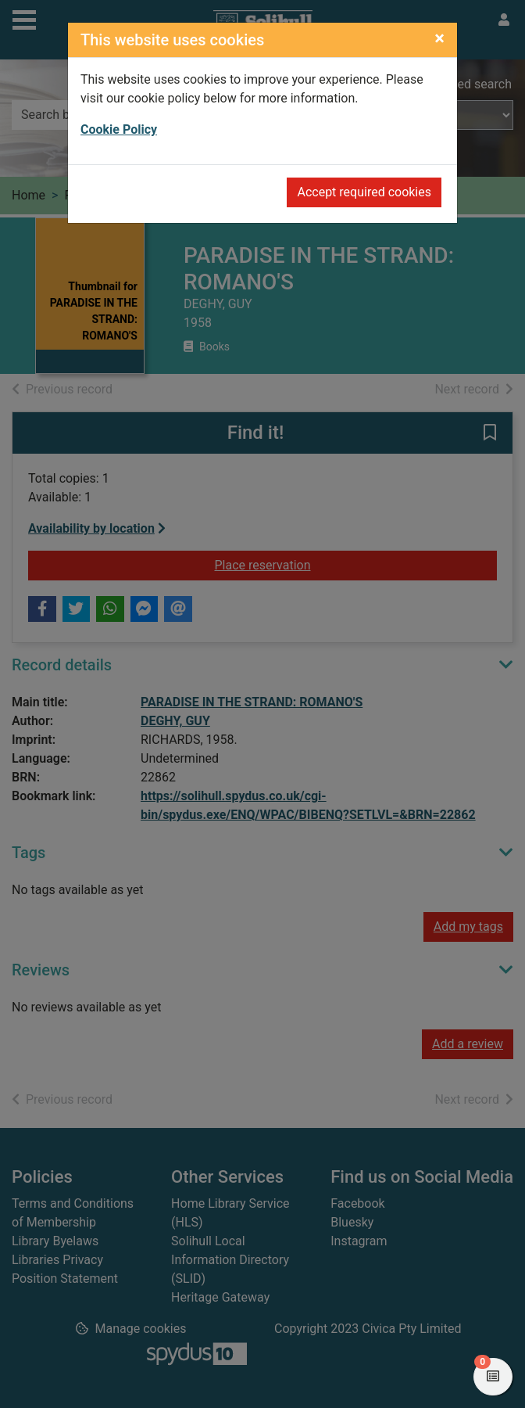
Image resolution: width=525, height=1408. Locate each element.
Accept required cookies (364, 192)
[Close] (439, 38)
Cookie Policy (118, 129)
